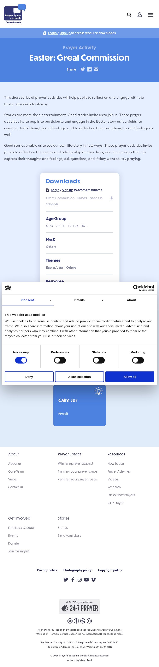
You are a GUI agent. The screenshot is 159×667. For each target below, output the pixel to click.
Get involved (19, 518)
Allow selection (79, 376)
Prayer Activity (79, 47)
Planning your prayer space (77, 471)
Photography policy (77, 570)
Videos (113, 479)
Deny (29, 376)
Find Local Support (22, 527)
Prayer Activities (119, 471)
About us (15, 463)
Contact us (15, 487)
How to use (116, 463)
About (13, 454)
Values (13, 479)
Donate (13, 543)
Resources (116, 454)
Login (52, 33)
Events (13, 535)
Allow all (130, 376)
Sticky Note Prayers (121, 495)
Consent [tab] (27, 300)
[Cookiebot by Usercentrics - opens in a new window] (136, 288)
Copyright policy (110, 570)
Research (114, 487)
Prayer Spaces (70, 454)
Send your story (69, 535)
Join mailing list (18, 551)
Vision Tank (86, 660)
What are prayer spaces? (75, 463)
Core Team (16, 471)
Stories (64, 518)
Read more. (116, 634)
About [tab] (131, 300)
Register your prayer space (77, 479)
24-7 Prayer (116, 503)
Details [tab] (79, 300)
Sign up (65, 33)
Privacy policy (47, 570)
